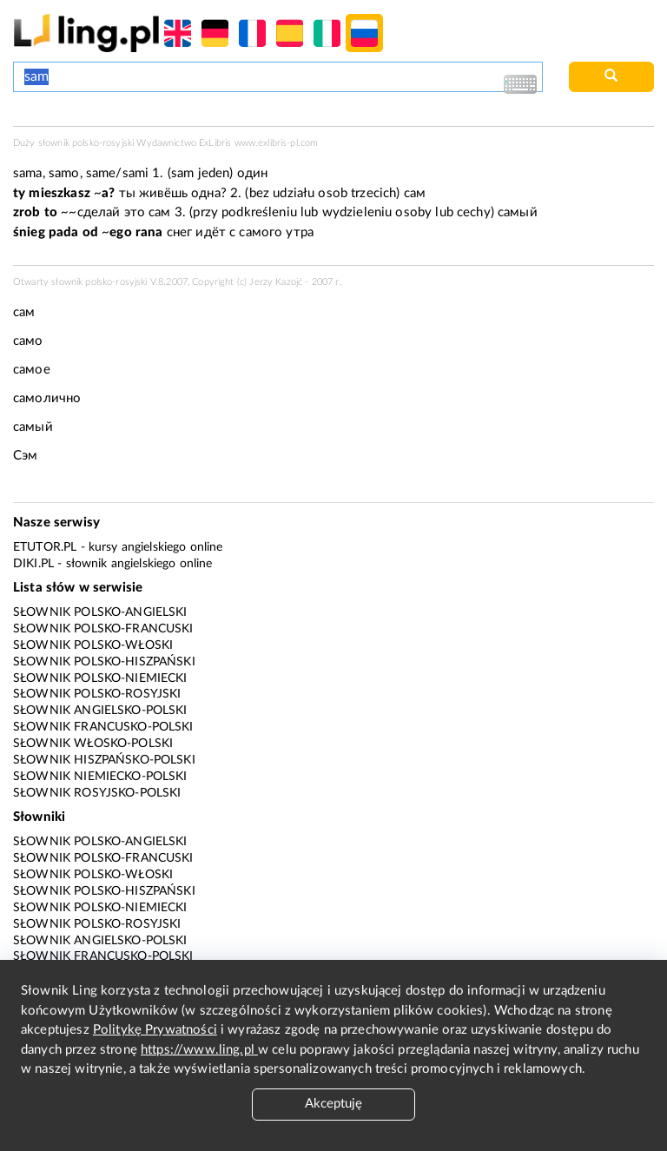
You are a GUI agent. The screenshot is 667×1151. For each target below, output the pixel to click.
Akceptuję (333, 1103)
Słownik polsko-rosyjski (97, 694)
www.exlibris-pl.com (276, 143)
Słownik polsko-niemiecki (100, 678)
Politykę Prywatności (155, 1029)
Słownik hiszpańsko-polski (104, 760)
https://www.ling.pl (199, 1049)
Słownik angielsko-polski (100, 710)
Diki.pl (33, 564)
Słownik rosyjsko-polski (97, 793)
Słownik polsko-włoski (93, 645)
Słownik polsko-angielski (100, 612)
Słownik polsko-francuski (103, 629)
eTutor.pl (44, 547)
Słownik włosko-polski (93, 744)
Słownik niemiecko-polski (100, 777)
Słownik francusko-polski (103, 727)
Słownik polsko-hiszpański (104, 662)
